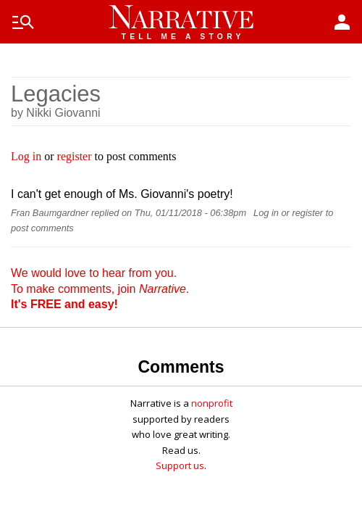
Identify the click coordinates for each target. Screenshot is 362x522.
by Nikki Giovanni (56, 113)
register (74, 156)
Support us (180, 465)
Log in (26, 156)
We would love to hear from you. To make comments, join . (100, 288)
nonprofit (211, 403)
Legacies (56, 94)
